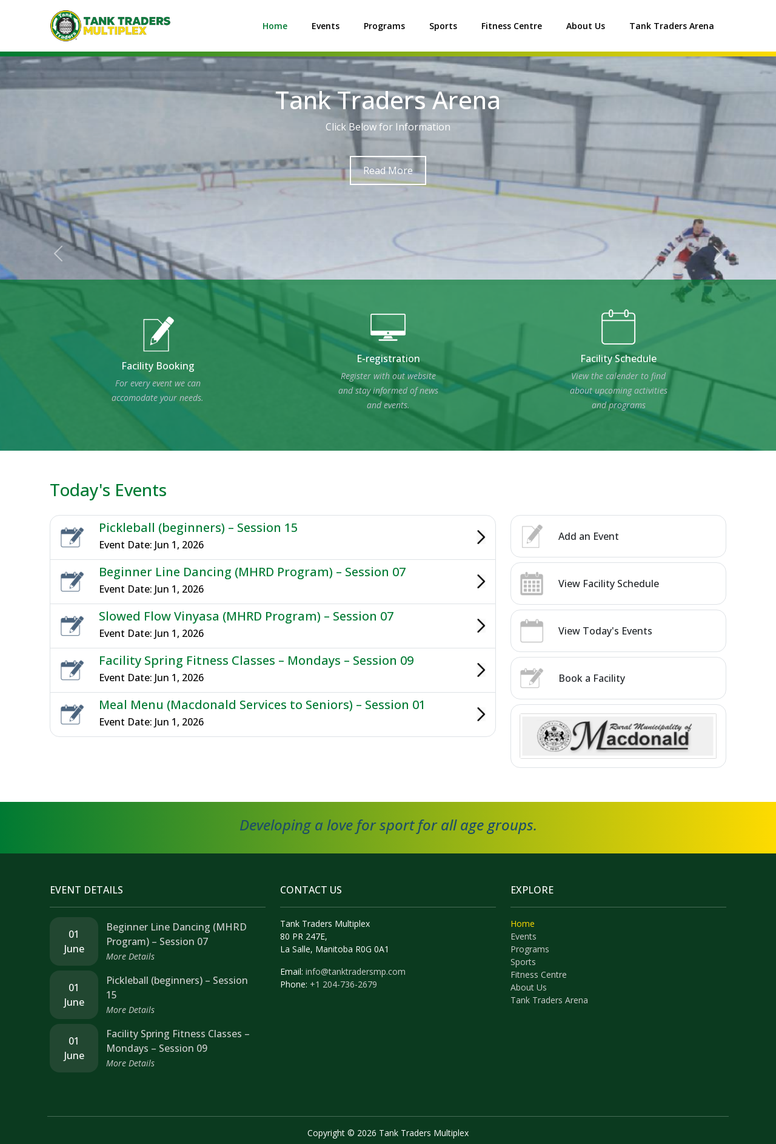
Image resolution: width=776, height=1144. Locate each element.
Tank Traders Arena (671, 26)
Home (275, 26)
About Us (585, 26)
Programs (384, 26)
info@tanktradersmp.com (356, 971)
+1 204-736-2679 (343, 984)
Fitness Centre (511, 26)
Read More (388, 170)
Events (326, 26)
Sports (443, 26)
